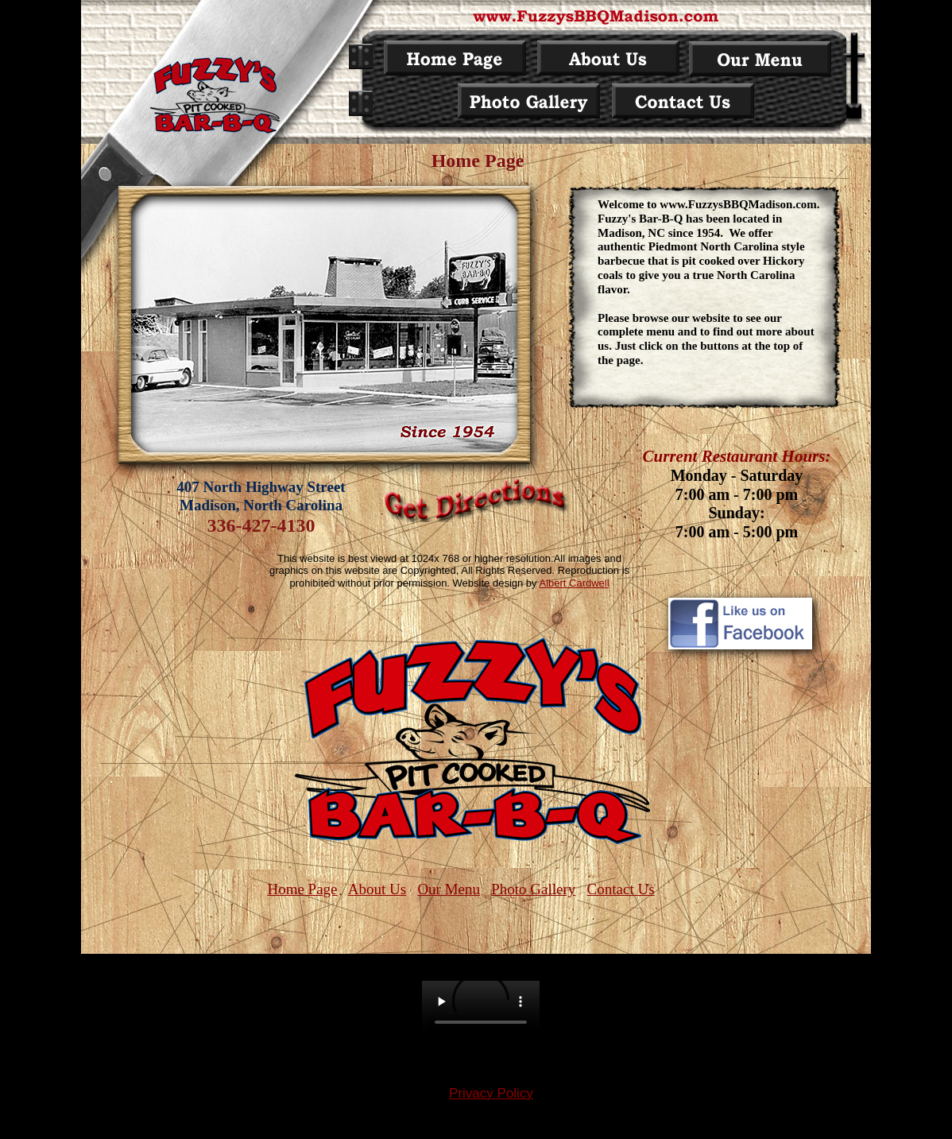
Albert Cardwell (574, 583)
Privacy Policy (491, 1093)
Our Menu (448, 889)
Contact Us (621, 889)
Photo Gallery (533, 889)
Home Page (302, 889)
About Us (377, 889)
